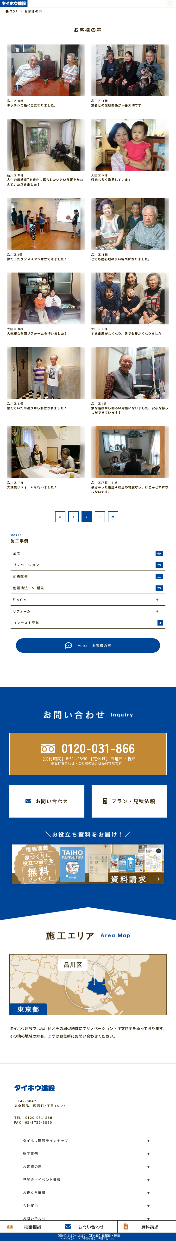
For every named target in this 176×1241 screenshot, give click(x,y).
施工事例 (30, 1153)
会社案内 (30, 1205)
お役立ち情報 (34, 1192)
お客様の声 (32, 1166)
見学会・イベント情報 (42, 1179)
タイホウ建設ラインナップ (45, 1140)
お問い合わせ (34, 1218)
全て (88, 553)
